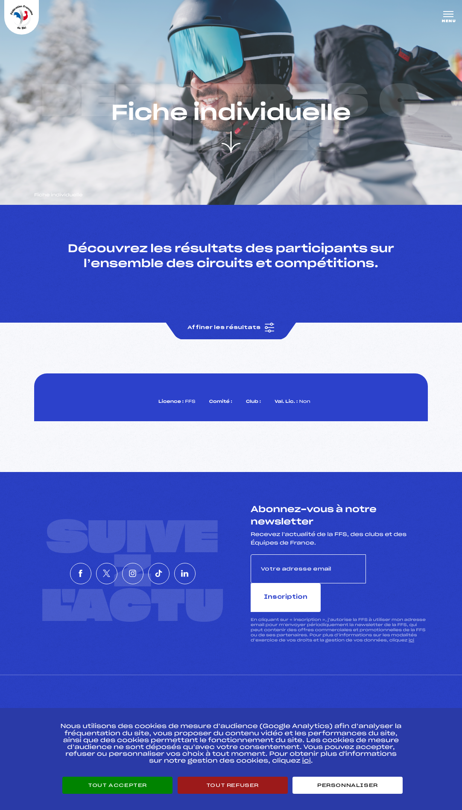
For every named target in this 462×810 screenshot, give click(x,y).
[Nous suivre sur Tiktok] (172, 565)
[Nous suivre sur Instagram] (133, 565)
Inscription (396, 574)
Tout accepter (117, 785)
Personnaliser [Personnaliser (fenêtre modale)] (347, 785)
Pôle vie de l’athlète (345, 702)
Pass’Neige (210, 702)
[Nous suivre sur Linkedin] (210, 565)
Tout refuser (232, 785)
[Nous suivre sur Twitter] (94, 565)
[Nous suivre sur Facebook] (55, 565)
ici (411, 618)
